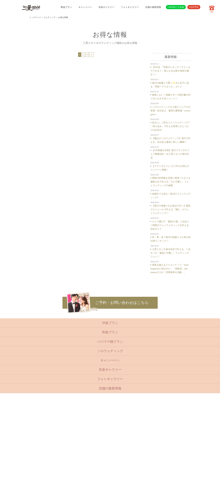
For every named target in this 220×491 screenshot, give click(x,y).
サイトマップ (89, 459)
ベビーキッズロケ (75, 439)
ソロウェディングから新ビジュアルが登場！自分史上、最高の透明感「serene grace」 (170, 111)
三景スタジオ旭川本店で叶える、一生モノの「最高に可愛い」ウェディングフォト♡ (170, 253)
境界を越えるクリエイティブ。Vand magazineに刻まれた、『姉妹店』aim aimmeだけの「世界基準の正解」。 (169, 269)
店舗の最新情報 (153, 7)
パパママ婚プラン (110, 341)
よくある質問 (89, 447)
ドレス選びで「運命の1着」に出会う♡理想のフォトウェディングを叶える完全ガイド (169, 225)
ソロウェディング (110, 351)
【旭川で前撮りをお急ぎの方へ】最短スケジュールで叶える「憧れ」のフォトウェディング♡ (170, 209)
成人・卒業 (72, 432)
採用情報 (87, 455)
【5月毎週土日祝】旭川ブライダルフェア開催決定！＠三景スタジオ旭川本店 (169, 154)
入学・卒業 (72, 428)
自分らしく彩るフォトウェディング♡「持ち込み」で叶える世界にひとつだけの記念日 (170, 126)
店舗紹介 (87, 443)
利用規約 (87, 463)
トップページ (35, 17)
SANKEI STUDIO (107, 486)
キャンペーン (85, 7)
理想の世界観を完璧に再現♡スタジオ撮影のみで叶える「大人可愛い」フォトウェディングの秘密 (170, 182)
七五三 (70, 424)
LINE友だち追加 (176, 7)
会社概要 (87, 451)
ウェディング (49, 17)
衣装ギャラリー (106, 7)
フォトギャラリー (130, 7)
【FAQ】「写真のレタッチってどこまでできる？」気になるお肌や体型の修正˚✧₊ (170, 71)
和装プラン (110, 332)
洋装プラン (110, 323)
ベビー (70, 420)
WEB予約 (194, 7)
